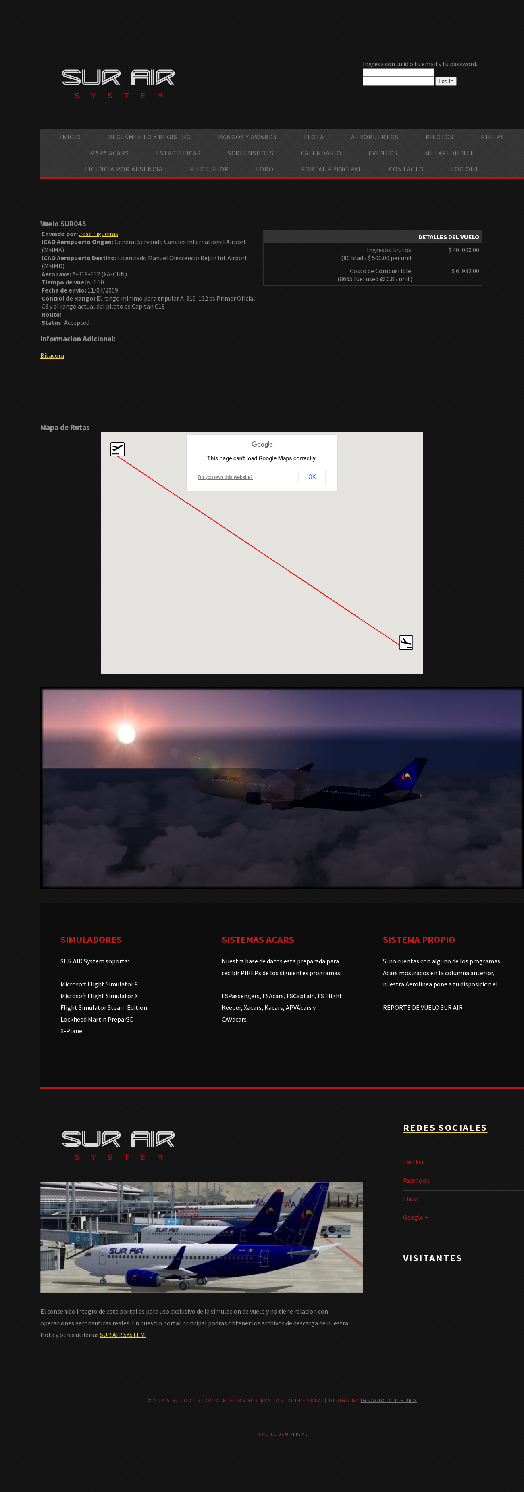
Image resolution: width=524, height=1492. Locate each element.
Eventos (383, 153)
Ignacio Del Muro (389, 1400)
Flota (314, 137)
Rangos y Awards (247, 137)
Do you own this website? (225, 477)
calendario (321, 153)
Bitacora (52, 355)
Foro (265, 169)
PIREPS (492, 137)
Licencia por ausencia (124, 169)
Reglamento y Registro (149, 137)
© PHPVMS (296, 1434)
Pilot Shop (209, 169)
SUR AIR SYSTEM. (123, 1335)
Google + (415, 1217)
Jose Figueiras (98, 234)
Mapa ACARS (109, 153)
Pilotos (440, 137)
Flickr (410, 1199)
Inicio (70, 137)
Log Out (465, 169)
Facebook (416, 1180)
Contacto (406, 169)
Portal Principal (331, 169)
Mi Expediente (449, 153)
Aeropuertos (375, 137)
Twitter (413, 1162)
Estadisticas (178, 153)
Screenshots (251, 153)
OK (312, 477)
